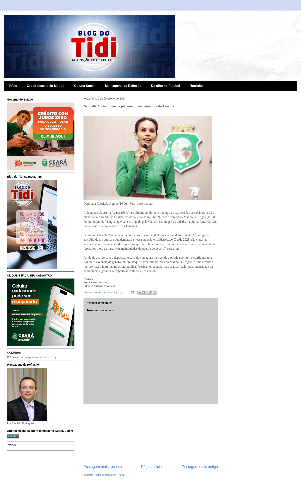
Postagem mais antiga (200, 467)
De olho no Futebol (165, 85)
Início (13, 85)
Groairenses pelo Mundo (46, 85)
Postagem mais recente (102, 467)
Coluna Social (84, 85)
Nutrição (196, 85)
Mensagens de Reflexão (123, 85)
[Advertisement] (151, 434)
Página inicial (152, 467)
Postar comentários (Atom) (109, 474)
